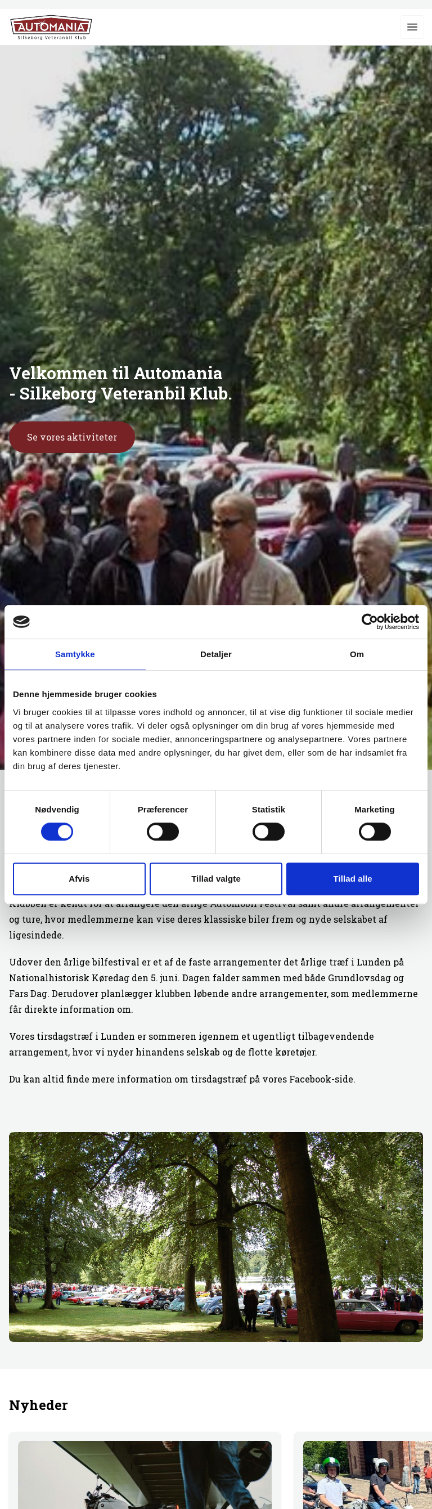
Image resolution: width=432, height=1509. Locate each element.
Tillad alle (353, 878)
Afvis (79, 878)
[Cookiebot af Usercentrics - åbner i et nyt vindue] (370, 621)
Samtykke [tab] (75, 654)
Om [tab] (357, 654)
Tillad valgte (216, 878)
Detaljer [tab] (216, 654)
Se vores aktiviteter (72, 437)
